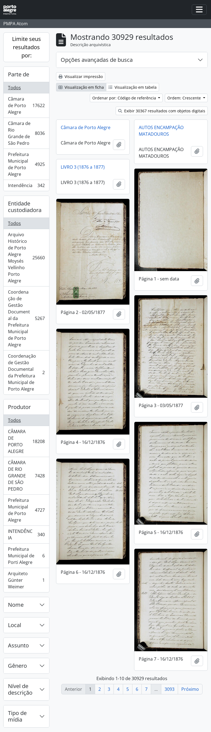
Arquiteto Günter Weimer (26, 580)
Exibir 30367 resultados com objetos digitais (161, 110)
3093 (169, 689)
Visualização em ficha (81, 87)
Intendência (26, 186)
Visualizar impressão (81, 76)
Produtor (19, 407)
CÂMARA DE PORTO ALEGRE (27, 441)
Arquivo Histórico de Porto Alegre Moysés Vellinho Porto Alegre (27, 258)
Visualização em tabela (133, 87)
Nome (16, 604)
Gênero (17, 665)
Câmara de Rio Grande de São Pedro (26, 133)
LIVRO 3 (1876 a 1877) (83, 167)
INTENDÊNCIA (26, 534)
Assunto (18, 645)
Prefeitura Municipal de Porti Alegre (26, 555)
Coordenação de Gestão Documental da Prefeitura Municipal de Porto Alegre (26, 318)
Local (14, 625)
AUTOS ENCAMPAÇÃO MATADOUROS (161, 130)
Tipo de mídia (17, 716)
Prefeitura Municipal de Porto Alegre (26, 164)
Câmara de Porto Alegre (27, 105)
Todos (14, 88)
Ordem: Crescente (184, 98)
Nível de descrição (20, 689)
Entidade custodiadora (24, 207)
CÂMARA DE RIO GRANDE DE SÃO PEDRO (26, 476)
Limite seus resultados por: (26, 47)
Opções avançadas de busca (97, 59)
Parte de (18, 74)
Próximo (190, 689)
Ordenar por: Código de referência (124, 98)
